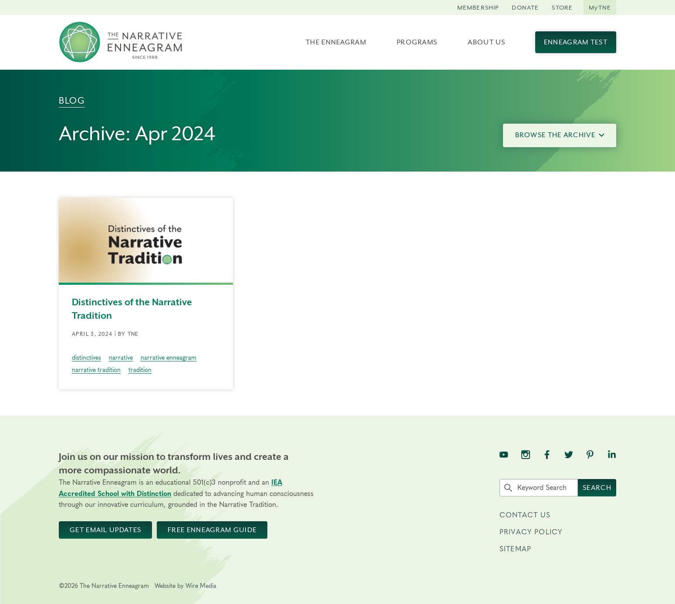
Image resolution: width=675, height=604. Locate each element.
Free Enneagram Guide (212, 530)
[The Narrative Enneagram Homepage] (120, 42)
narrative (121, 358)
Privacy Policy (531, 532)
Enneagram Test (576, 42)
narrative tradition (96, 370)
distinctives (86, 358)
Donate (525, 7)
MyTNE (600, 7)
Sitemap (515, 549)
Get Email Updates (105, 530)
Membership (478, 7)
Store (562, 7)
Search (597, 488)
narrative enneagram (168, 358)
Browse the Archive (559, 135)
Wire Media (201, 586)
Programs (417, 42)
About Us (486, 42)
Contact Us (525, 515)
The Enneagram (336, 42)
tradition (140, 370)
